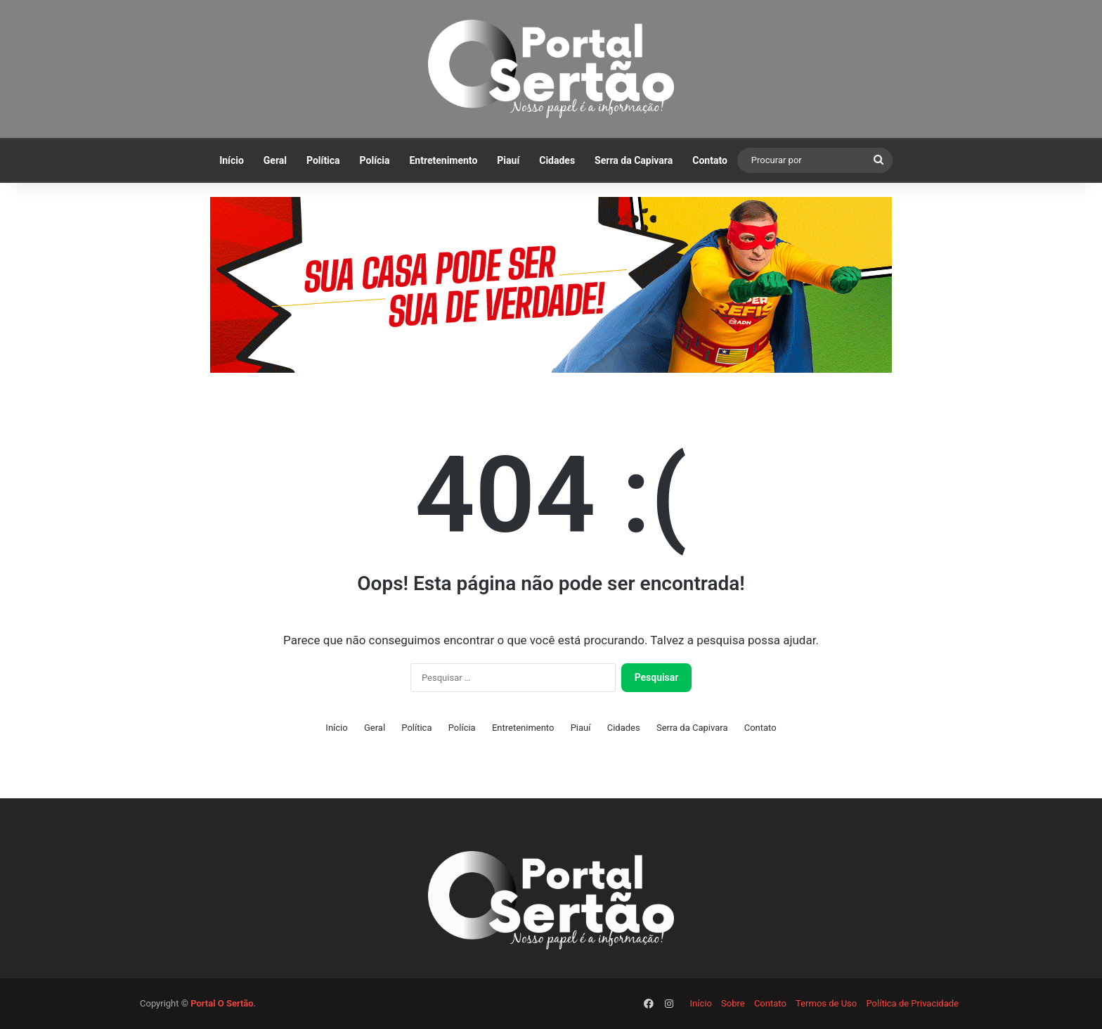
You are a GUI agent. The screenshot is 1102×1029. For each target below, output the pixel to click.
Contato (709, 160)
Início (231, 160)
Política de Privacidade (912, 1003)
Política (323, 160)
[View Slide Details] (551, 285)
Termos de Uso (826, 1003)
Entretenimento (443, 160)
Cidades (557, 160)
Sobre (733, 1003)
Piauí (508, 160)
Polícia (375, 160)
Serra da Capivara (634, 160)
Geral (275, 160)
